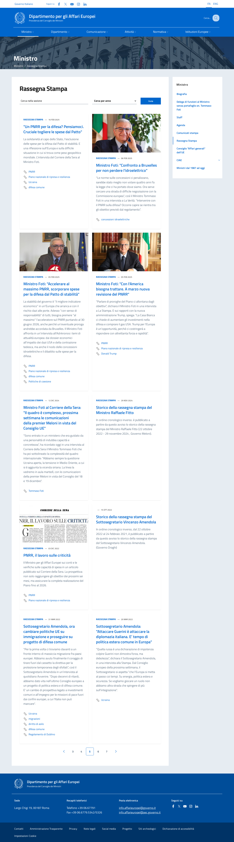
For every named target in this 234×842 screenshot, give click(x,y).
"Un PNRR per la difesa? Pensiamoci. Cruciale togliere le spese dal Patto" (53, 129)
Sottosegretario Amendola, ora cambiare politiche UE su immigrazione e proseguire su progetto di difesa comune (49, 634)
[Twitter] (64, 4)
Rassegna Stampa (33, 119)
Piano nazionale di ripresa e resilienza (46, 177)
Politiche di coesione (37, 381)
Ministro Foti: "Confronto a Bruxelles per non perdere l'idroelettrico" (126, 167)
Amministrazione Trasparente (46, 829)
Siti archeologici (147, 829)
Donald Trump (106, 353)
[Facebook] (57, 4)
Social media (109, 829)
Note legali (90, 829)
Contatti (18, 829)
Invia (150, 101)
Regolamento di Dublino (39, 734)
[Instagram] (77, 4)
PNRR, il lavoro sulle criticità (47, 555)
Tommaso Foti (33, 491)
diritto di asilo (33, 724)
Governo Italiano (24, 4)
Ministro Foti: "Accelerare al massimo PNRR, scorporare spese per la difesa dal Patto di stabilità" (51, 289)
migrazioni (31, 719)
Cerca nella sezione (31, 101)
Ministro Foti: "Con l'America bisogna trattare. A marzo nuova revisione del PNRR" (123, 289)
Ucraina (30, 182)
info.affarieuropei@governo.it (137, 808)
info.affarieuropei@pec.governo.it (140, 812)
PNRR (29, 172)
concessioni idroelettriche (113, 219)
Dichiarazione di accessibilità (178, 829)
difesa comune (34, 187)
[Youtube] (70, 4)
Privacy (73, 829)
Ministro (18, 66)
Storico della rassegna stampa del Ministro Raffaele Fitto (124, 409)
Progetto (127, 829)
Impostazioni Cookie (25, 836)
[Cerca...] (215, 18)
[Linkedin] (83, 4)
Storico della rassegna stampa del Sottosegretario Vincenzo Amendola (126, 519)
